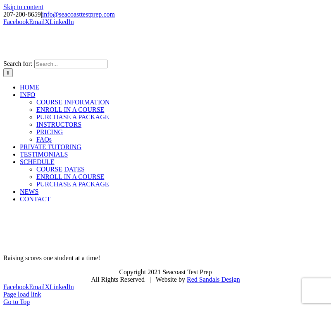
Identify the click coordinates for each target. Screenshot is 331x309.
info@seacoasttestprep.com (78, 14)
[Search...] (70, 64)
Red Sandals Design (213, 279)
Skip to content (23, 6)
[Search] (8, 72)
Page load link (22, 294)
